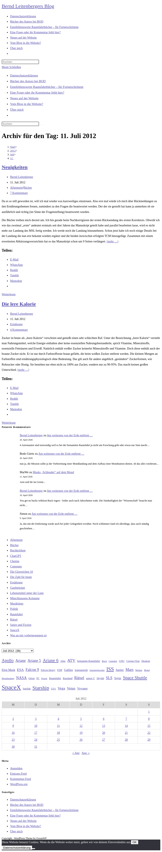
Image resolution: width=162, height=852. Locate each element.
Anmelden (16, 768)
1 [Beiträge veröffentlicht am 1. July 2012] (149, 711)
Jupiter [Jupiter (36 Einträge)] (120, 670)
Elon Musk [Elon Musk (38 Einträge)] (8, 670)
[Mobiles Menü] (11, 67)
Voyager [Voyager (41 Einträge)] (82, 688)
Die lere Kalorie (19, 304)
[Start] (12, 146)
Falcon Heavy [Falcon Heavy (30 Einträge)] (48, 670)
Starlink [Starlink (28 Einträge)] (27, 688)
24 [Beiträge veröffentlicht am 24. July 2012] (35, 739)
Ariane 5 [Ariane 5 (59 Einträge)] (34, 660)
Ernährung (16, 324)
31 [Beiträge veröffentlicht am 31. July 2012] (35, 746)
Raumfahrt (16, 614)
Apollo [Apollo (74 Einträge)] (8, 660)
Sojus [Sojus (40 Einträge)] (117, 678)
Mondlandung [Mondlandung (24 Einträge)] (8, 678)
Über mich (17, 109)
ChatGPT (15, 556)
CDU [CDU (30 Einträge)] (121, 661)
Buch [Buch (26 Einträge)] (104, 661)
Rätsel (14, 619)
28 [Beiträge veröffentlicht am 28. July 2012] (126, 739)
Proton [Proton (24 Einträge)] (44, 678)
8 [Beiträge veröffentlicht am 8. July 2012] (149, 718)
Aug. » (86, 753)
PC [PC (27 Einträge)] (37, 678)
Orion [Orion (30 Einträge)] (31, 678)
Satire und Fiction (20, 624)
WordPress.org (18, 784)
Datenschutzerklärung (24, 75)
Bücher (27, 187)
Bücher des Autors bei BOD (28, 81)
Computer (16, 566)
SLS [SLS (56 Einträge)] (109, 678)
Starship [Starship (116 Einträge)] (40, 688)
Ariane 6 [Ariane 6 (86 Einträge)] (51, 660)
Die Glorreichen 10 (21, 571)
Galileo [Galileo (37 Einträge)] (68, 670)
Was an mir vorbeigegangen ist (28, 635)
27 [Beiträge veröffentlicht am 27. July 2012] (103, 739)
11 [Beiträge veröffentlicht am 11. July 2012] (58, 725)
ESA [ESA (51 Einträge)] (20, 670)
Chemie (14, 561)
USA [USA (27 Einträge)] (53, 688)
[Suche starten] (41, 124)
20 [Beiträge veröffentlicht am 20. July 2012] (103, 732)
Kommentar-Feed (20, 779)
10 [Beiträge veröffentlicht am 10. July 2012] (35, 725)
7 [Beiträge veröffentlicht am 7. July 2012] (126, 718)
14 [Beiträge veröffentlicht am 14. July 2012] (126, 725)
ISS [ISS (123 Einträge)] (110, 669)
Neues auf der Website (24, 98)
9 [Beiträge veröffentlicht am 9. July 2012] (13, 725)
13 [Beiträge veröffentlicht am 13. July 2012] (103, 725)
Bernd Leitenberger (21, 177)
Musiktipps (16, 603)
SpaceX (14, 630)
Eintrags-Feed (18, 773)
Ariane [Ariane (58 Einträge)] (20, 660)
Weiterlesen (9, 294)
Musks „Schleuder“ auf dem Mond (53, 472)
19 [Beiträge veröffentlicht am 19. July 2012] (81, 732)
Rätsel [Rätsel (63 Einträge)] (79, 678)
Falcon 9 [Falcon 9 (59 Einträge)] (32, 670)
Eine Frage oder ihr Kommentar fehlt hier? (37, 92)
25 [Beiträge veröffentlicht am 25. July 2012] (58, 739)
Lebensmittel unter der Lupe (27, 593)
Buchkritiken (18, 550)
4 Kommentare (19, 329)
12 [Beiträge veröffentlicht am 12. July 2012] (81, 725)
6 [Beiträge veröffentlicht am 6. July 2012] (103, 718)
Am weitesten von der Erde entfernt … (70, 435)
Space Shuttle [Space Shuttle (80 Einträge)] (135, 677)
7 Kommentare (19, 193)
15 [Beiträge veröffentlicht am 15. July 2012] (148, 725)
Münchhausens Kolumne (25, 598)
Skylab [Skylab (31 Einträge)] (100, 678)
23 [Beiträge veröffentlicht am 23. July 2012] (13, 739)
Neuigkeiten (15, 167)
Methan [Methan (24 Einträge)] (138, 670)
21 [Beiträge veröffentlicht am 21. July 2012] (126, 732)
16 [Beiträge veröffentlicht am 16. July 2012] (13, 732)
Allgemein (16, 187)
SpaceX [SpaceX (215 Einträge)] (11, 687)
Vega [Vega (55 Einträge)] (61, 688)
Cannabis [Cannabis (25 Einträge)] (113, 661)
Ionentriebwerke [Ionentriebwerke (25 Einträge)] (97, 670)
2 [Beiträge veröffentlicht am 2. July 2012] (13, 718)
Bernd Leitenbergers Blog (28, 6)
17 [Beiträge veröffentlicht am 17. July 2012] (35, 732)
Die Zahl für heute (21, 577)
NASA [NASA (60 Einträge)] (21, 678)
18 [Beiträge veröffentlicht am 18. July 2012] (58, 732)
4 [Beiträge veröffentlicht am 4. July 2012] (58, 718)
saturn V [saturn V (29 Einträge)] (90, 678)
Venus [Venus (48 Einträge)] (71, 688)
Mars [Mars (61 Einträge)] (130, 670)
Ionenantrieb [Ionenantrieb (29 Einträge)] (81, 670)
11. (12, 158)
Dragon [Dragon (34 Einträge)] (146, 661)
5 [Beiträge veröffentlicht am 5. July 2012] (81, 718)
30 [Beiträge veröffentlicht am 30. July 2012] (13, 746)
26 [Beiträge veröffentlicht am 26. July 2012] (81, 739)
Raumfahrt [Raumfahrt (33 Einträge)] (55, 678)
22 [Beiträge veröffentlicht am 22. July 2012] (148, 732)
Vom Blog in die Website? (26, 104)
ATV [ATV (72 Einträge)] (71, 660)
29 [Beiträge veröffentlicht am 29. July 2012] (148, 739)
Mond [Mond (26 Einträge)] (147, 670)
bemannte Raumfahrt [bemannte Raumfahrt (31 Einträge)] (88, 661)
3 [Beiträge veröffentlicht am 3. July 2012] (35, 718)
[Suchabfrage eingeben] (20, 62)
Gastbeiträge (17, 587)
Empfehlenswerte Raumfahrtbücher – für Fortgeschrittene (46, 87)
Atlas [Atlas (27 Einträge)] (63, 661)
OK (134, 842)
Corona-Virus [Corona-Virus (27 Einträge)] (133, 661)
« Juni (76, 753)
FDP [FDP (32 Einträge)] (59, 670)
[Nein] (33, 848)
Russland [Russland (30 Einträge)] (68, 678)
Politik (14, 608)
